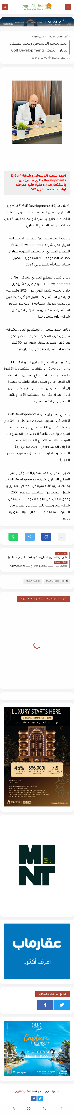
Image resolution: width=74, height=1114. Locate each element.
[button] (46, 537)
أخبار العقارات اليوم (58, 37)
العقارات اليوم (23, 1092)
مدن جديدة (38, 37)
